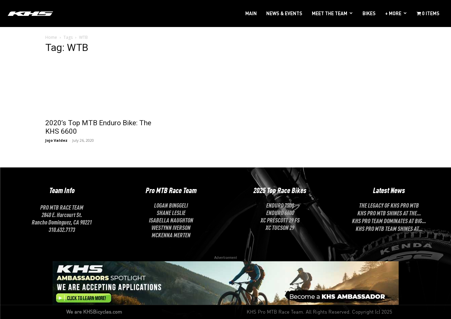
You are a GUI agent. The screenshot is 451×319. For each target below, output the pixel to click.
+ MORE (393, 13)
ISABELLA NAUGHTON (171, 220)
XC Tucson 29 (280, 227)
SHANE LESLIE (171, 212)
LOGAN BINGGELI (171, 205)
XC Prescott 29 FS (280, 220)
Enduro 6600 (280, 212)
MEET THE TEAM (329, 13)
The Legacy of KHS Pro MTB (389, 205)
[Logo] (30, 13)
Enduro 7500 (280, 205)
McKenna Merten (171, 235)
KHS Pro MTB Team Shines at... (389, 228)
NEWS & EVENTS (284, 13)
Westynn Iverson (171, 227)
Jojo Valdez (56, 140)
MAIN (251, 13)
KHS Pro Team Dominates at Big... (389, 220)
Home (51, 37)
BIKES (369, 13)
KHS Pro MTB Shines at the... (389, 213)
